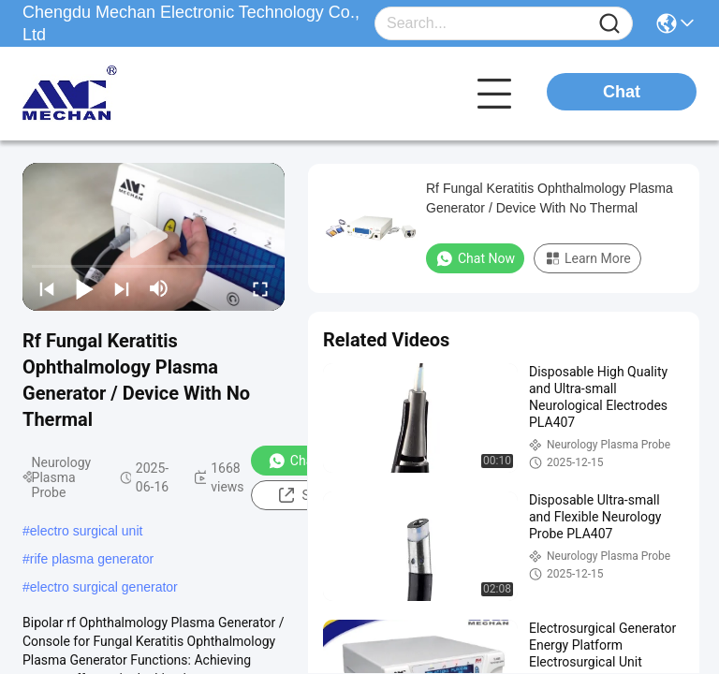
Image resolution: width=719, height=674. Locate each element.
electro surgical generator (104, 586)
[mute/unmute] (159, 288)
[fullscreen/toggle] (260, 288)
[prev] (47, 288)
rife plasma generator (92, 558)
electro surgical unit (86, 530)
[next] (121, 288)
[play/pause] (84, 288)
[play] (153, 236)
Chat (621, 91)
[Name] (609, 24)
